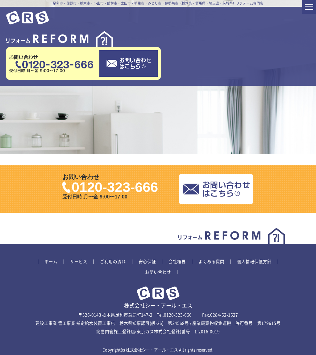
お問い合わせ (158, 272)
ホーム (50, 261)
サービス (78, 261)
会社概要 (177, 261)
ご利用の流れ (113, 261)
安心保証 (147, 261)
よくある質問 (211, 261)
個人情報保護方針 (254, 261)
